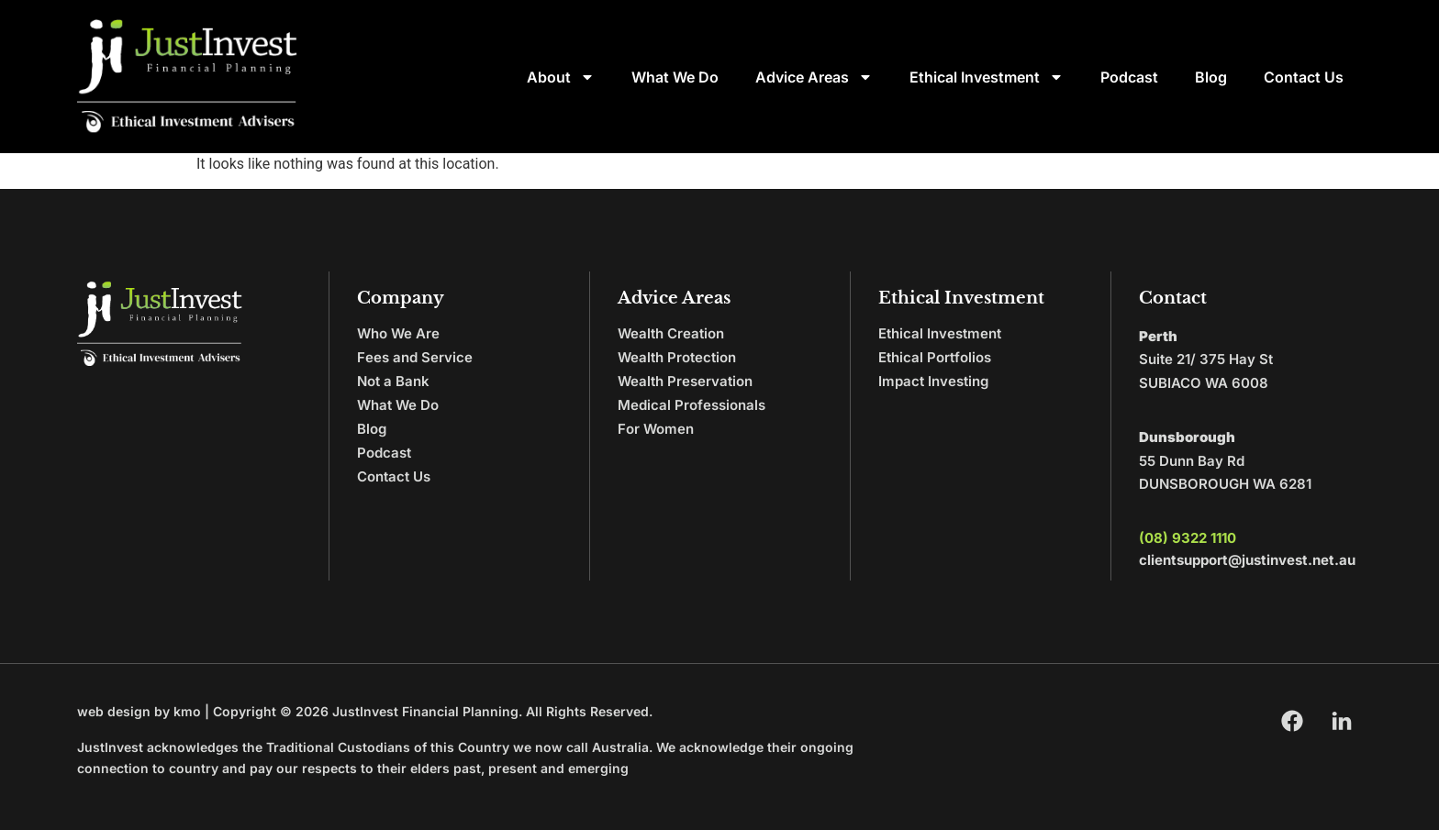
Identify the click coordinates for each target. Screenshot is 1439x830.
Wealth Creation (671, 333)
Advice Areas (814, 77)
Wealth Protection (677, 357)
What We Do (675, 77)
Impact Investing (933, 381)
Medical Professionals (691, 405)
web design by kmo (139, 711)
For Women (656, 428)
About (561, 77)
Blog (1211, 77)
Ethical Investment (986, 77)
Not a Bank (393, 381)
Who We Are (398, 333)
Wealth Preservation (685, 381)
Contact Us (1304, 77)
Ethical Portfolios (934, 357)
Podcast (1129, 77)
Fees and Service (415, 357)
